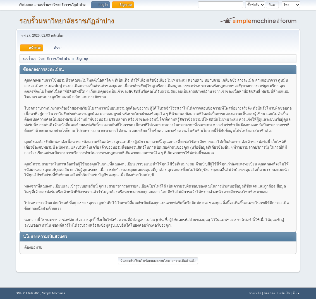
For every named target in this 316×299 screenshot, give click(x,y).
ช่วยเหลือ (255, 293)
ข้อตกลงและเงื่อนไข (277, 293)
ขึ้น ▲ (296, 293)
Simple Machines (53, 293)
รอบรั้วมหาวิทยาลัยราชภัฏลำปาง (66, 21)
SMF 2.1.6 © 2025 (28, 293)
